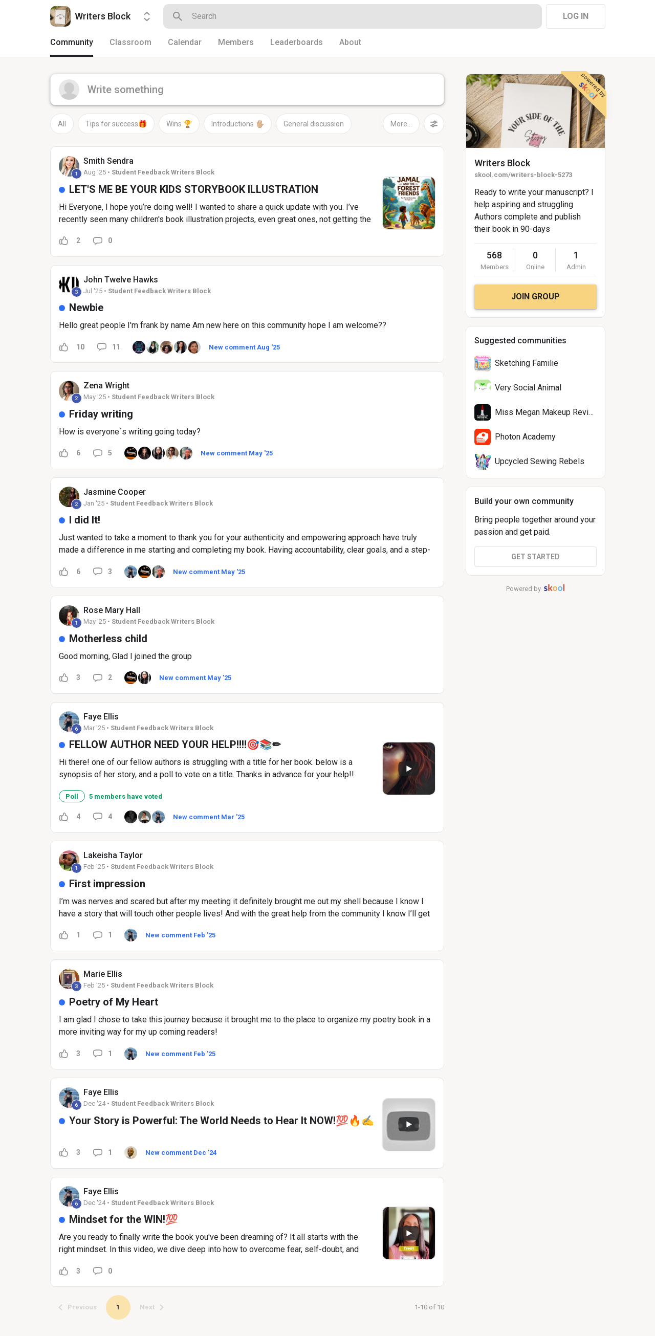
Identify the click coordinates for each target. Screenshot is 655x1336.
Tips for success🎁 (116, 124)
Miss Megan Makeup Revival (547, 412)
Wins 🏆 (179, 124)
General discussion (313, 124)
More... (401, 124)
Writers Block (502, 163)
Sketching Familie (526, 363)
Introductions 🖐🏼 (237, 124)
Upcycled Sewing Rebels (539, 461)
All (62, 124)
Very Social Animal (528, 387)
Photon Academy (525, 437)
